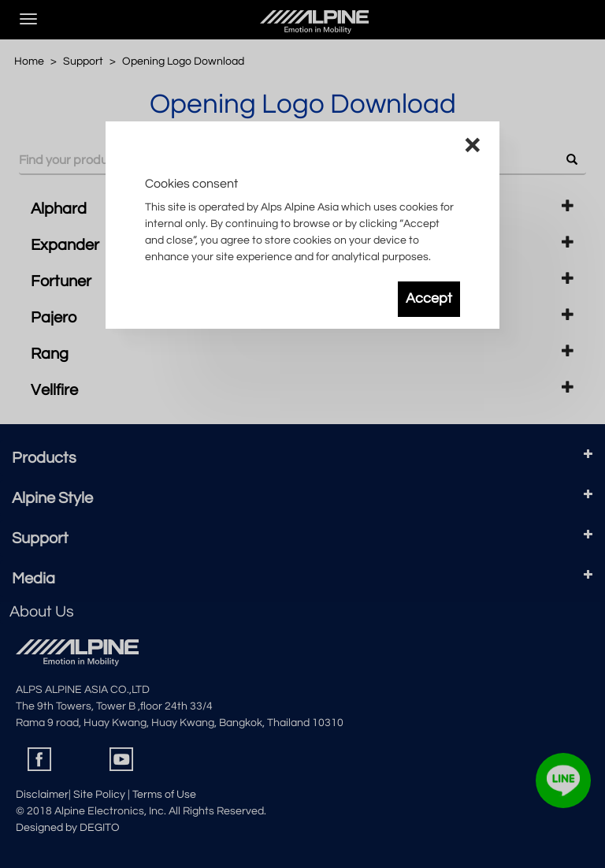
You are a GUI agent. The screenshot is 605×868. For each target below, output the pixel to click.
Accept (429, 299)
